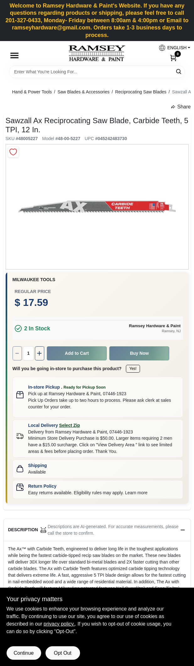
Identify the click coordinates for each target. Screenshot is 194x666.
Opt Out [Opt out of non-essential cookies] (62, 653)
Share (181, 106)
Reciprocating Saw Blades (140, 91)
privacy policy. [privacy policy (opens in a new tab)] (59, 624)
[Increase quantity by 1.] (39, 353)
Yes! (133, 368)
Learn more (136, 492)
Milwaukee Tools (34, 279)
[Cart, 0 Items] (173, 57)
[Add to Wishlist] (13, 151)
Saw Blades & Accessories (83, 91)
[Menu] (14, 55)
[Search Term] (97, 72)
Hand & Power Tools (32, 91)
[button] (172, 48)
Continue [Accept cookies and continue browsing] (23, 653)
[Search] (179, 71)
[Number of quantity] (28, 353)
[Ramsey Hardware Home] (97, 53)
